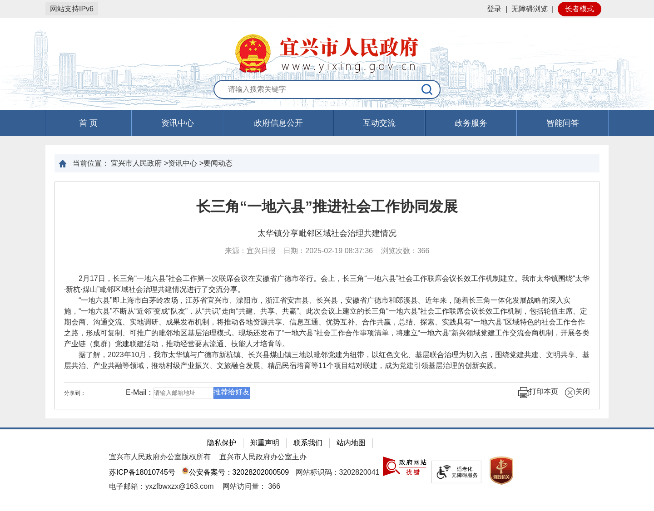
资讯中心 (177, 123)
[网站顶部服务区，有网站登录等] (327, 9)
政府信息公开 (278, 123)
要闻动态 (218, 163)
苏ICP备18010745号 (142, 472)
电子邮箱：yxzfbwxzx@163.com (161, 486)
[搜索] (427, 89)
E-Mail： (140, 393)
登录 (494, 9)
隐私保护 (221, 443)
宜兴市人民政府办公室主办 (263, 457)
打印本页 (538, 392)
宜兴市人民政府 (136, 163)
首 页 (88, 123)
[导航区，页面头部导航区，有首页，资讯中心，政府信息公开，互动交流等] (327, 123)
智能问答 (562, 123)
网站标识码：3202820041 (338, 472)
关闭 (577, 392)
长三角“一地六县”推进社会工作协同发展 (327, 206)
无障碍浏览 (529, 9)
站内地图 (351, 443)
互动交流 (379, 123)
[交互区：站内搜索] (327, 90)
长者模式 (579, 9)
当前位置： (91, 163)
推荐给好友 (231, 392)
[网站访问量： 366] (251, 486)
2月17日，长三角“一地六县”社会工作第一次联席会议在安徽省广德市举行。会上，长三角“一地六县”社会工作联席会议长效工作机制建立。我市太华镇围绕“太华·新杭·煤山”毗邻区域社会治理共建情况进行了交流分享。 (327, 284)
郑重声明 (264, 443)
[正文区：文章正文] (327, 295)
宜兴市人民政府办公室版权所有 (160, 457)
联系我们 (307, 443)
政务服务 (471, 123)
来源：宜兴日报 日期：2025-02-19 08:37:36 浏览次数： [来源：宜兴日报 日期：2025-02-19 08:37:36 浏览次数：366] (327, 251)
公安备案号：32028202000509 (235, 472)
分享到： (75, 393)
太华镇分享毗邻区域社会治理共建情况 (327, 233)
